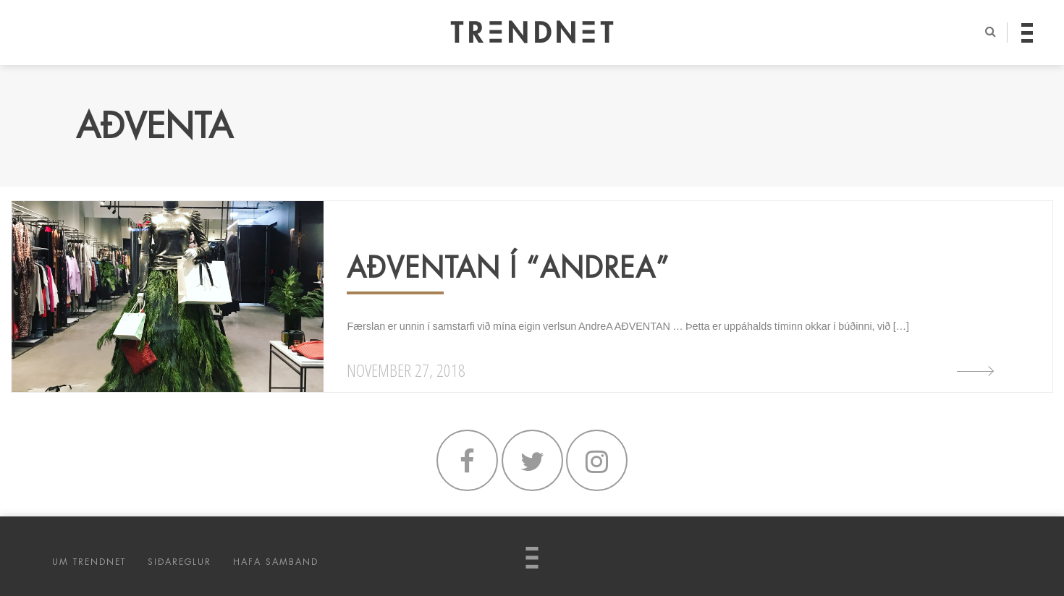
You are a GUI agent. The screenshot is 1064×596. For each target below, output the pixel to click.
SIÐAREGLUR (179, 562)
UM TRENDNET (89, 562)
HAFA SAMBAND (275, 562)
